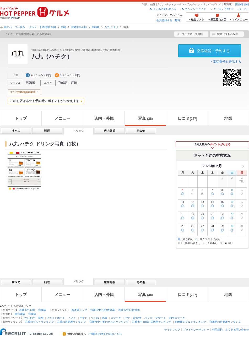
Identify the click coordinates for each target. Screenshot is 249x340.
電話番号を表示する (227, 61)
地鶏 (104, 317)
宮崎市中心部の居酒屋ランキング (151, 321)
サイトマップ (172, 329)
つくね (95, 317)
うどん (72, 317)
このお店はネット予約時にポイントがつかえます (44, 101)
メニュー (62, 118)
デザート (160, 317)
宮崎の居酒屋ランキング (71, 321)
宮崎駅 (96, 27)
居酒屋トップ (79, 310)
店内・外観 (104, 118)
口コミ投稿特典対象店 (22, 92)
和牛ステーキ (177, 317)
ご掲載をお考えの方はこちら (105, 334)
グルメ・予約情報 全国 (42, 27)
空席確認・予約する (213, 51)
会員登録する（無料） (169, 20)
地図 (228, 118)
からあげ (29, 317)
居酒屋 (30, 83)
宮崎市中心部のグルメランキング (109, 321)
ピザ (127, 317)
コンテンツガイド (195, 9)
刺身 (41, 317)
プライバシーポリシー (196, 329)
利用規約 (217, 329)
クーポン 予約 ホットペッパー (231, 9)
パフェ (148, 317)
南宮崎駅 (20, 313)
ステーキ (116, 317)
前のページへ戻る (14, 27)
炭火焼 (137, 317)
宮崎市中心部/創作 (129, 310)
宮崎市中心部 (79, 27)
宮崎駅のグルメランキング (190, 321)
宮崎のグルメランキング (39, 321)
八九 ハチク (111, 27)
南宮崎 (239, 4)
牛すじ (84, 317)
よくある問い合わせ (165, 9)
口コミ (187, 118)
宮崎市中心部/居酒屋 (102, 310)
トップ (21, 118)
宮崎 (246, 4)
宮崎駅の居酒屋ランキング (225, 321)
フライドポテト (56, 317)
